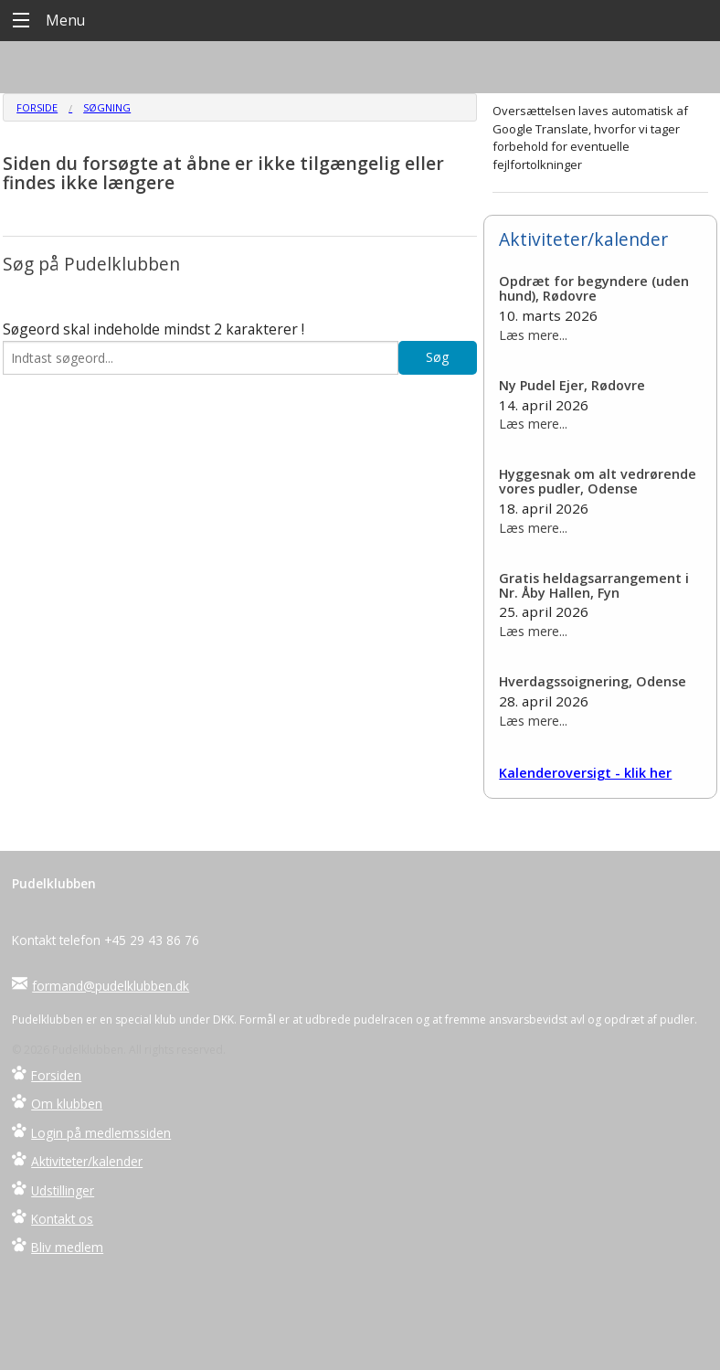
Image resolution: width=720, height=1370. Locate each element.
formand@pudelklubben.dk (110, 985)
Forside (37, 107)
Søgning (107, 107)
